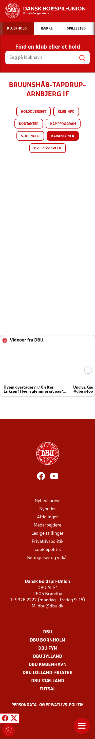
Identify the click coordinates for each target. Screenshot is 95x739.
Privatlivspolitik (47, 541)
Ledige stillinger (47, 533)
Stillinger (30, 136)
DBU (47, 632)
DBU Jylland (47, 657)
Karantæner (62, 136)
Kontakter (29, 124)
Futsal (47, 689)
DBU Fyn (47, 648)
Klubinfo (66, 111)
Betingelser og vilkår (47, 558)
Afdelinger (47, 517)
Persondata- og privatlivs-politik (47, 705)
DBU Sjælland (47, 681)
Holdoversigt (33, 111)
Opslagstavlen (47, 148)
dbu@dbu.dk (50, 606)
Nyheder (47, 509)
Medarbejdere (47, 525)
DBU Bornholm (47, 640)
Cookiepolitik (47, 550)
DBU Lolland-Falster (48, 673)
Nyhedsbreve (48, 501)
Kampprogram (63, 124)
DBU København (48, 665)
